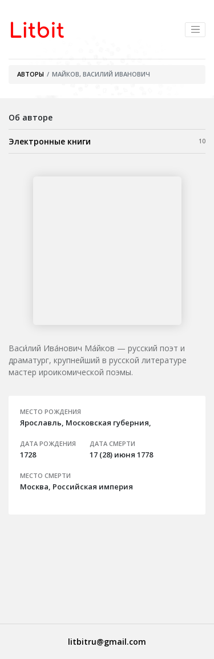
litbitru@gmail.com (107, 641)
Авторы (30, 74)
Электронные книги (107, 141)
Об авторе (31, 117)
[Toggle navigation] (195, 29)
